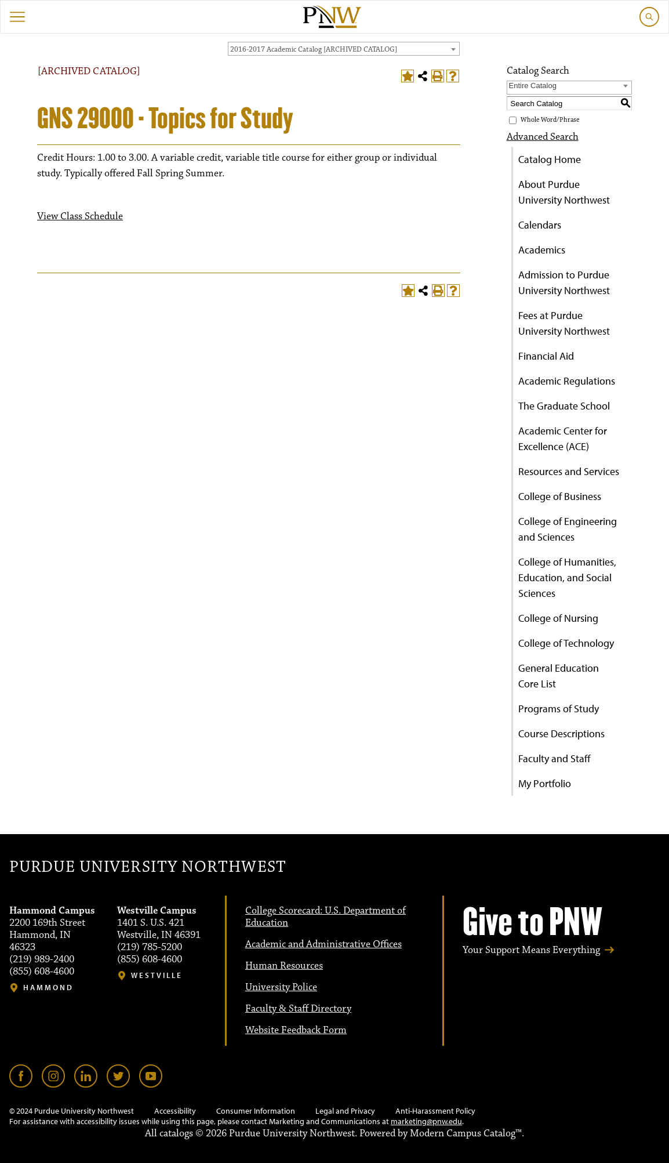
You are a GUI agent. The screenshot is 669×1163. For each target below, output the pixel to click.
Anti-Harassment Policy (435, 1111)
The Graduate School (564, 405)
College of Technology (566, 643)
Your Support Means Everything (531, 950)
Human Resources (284, 965)
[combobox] (344, 49)
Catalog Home (549, 159)
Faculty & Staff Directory (298, 1008)
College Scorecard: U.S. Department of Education (325, 916)
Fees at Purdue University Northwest (564, 323)
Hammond (48, 987)
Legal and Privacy (345, 1111)
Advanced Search (543, 137)
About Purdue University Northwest (564, 191)
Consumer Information (255, 1111)
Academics (541, 249)
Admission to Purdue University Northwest (564, 282)
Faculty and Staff (554, 758)
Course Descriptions (561, 733)
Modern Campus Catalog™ (466, 1133)
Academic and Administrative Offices (323, 944)
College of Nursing (558, 618)
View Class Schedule (80, 216)
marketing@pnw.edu (426, 1121)
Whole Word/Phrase (550, 119)
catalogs (176, 1133)
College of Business (559, 496)
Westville (157, 975)
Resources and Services (568, 471)
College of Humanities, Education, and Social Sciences (567, 577)
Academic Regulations (566, 380)
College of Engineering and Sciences (567, 529)
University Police (281, 987)
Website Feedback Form (296, 1030)
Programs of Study (558, 708)
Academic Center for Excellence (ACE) (562, 438)
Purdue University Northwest (147, 867)
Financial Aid (546, 356)
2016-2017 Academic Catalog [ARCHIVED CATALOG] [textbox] (313, 49)
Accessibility (175, 1111)
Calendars (539, 224)
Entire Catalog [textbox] (533, 85)
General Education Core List (558, 675)
